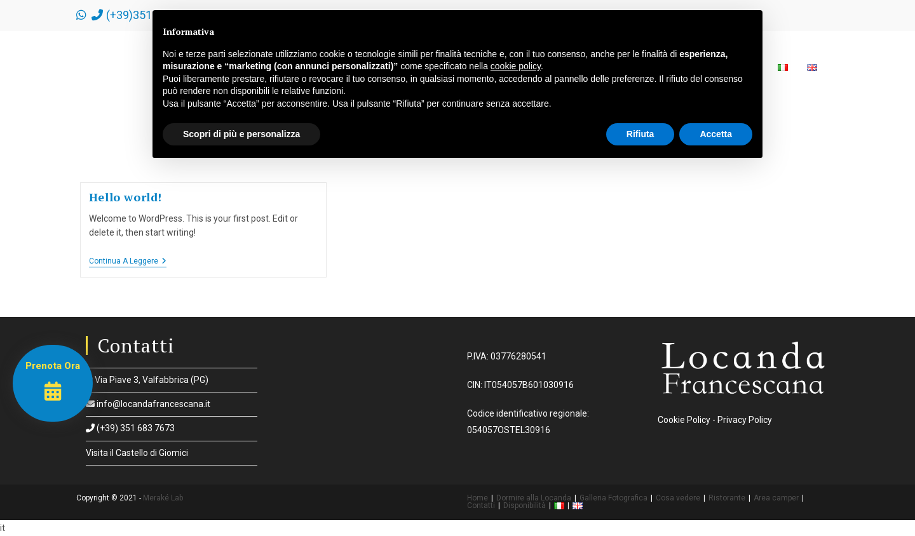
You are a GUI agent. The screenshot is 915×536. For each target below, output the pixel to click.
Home (477, 497)
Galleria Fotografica (613, 497)
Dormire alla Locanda (533, 497)
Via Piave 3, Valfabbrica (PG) (147, 380)
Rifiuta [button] (640, 134)
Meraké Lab (163, 497)
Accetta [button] (716, 134)
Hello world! (125, 196)
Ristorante (726, 497)
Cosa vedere (678, 497)
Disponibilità (524, 505)
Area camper (776, 497)
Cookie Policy (684, 420)
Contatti (481, 505)
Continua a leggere (127, 262)
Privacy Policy (744, 420)
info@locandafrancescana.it (148, 404)
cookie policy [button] (516, 66)
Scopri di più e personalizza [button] (241, 134)
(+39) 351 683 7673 (130, 428)
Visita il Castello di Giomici (137, 453)
